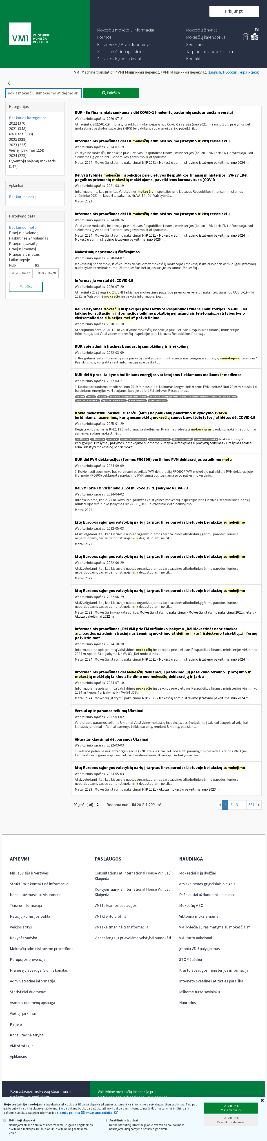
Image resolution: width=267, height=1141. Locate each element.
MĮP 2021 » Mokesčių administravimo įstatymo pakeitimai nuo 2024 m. (195, 162)
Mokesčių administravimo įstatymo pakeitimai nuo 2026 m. (120, 239)
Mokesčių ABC (191, 905)
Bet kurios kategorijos (28, 118)
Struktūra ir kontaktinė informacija (39, 884)
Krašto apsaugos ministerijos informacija (213, 970)
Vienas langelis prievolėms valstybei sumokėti (133, 938)
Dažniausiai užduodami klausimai (207, 895)
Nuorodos (187, 1003)
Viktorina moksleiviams (198, 916)
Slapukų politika (68, 1113)
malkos (102, 396)
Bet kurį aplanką (22, 197)
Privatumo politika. (99, 1113)
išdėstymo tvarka (182, 439)
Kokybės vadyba (23, 938)
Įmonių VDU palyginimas (199, 949)
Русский (230, 72)
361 (251, 805)
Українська (248, 72)
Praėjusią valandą (23, 233)
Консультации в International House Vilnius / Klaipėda (133, 892)
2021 (18, 129)
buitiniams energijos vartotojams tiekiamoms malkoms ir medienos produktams (193, 396)
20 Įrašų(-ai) (86, 805)
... (243, 805)
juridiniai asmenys (159, 439)
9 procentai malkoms (87, 400)
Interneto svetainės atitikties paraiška (211, 981)
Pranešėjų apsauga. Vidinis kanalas (39, 970)
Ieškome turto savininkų (199, 992)
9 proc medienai (157, 400)
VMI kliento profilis (110, 916)
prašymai (113, 439)
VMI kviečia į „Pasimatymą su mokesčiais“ (214, 927)
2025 (18, 139)
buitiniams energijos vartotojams (128, 396)
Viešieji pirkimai (26, 150)
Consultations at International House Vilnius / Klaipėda (133, 875)
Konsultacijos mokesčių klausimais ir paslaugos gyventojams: (41, 1094)
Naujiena (21, 134)
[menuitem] (125, 30)
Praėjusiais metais (24, 254)
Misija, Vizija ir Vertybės (29, 873)
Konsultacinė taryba (26, 1035)
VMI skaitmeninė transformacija (121, 927)
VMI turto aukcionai (195, 938)
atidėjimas (82, 439)
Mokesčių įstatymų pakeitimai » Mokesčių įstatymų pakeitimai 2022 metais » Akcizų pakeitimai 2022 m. (165, 614)
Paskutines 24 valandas (28, 238)
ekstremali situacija (206, 439)
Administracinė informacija (32, 981)
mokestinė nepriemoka (133, 439)
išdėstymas (98, 439)
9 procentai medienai (113, 400)
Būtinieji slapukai (19, 1120)
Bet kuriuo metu (22, 227)
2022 (18, 123)
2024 (18, 156)
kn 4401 (80, 396)
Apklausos (18, 1057)
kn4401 (91, 396)
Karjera (16, 1024)
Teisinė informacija (26, 905)
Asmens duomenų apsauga (32, 1003)
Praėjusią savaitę (23, 244)
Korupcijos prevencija (27, 959)
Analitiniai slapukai (121, 1120)
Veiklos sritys (21, 927)
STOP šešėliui (190, 959)
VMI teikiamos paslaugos (116, 905)
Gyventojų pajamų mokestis (32, 163)
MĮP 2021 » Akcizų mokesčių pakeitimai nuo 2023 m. (181, 789)
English (215, 72)
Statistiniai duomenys (28, 992)
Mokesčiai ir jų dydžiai (197, 873)
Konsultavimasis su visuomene (35, 895)
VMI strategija (21, 1046)
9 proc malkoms (137, 400)
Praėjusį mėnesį (22, 249)
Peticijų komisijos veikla (30, 916)
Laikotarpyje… (21, 260)
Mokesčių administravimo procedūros (41, 949)
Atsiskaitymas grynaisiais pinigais (207, 884)
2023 (18, 145)
